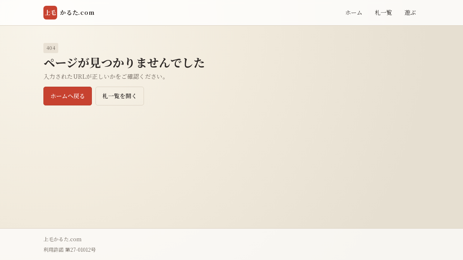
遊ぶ (410, 12)
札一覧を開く (119, 96)
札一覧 (383, 12)
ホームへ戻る (67, 96)
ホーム (353, 12)
